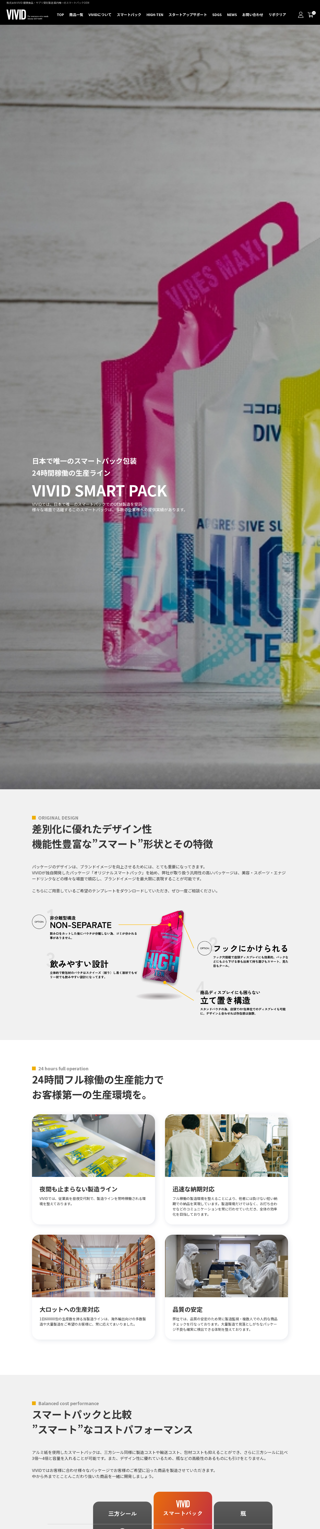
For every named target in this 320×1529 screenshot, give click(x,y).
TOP (60, 14)
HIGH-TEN (154, 14)
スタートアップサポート (187, 14)
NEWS (232, 14)
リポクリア (277, 14)
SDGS (217, 14)
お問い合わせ (252, 14)
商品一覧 (76, 14)
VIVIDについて (100, 14)
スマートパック (129, 14)
